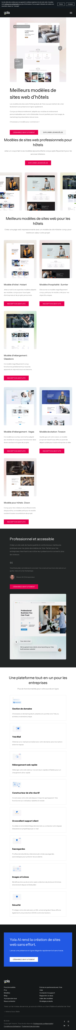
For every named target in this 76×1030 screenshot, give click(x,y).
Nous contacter (9, 1001)
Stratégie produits (46, 1001)
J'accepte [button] (70, 4)
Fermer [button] (61, 4)
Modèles (7, 993)
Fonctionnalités (9, 987)
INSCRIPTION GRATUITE (16, 304)
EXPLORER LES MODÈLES (53, 132)
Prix (5, 990)
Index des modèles (46, 998)
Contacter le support (47, 993)
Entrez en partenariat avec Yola (50, 987)
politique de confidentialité (12, 4)
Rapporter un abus (46, 996)
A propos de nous (10, 998)
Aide (41, 990)
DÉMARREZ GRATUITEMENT (24, 132)
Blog (5, 996)
